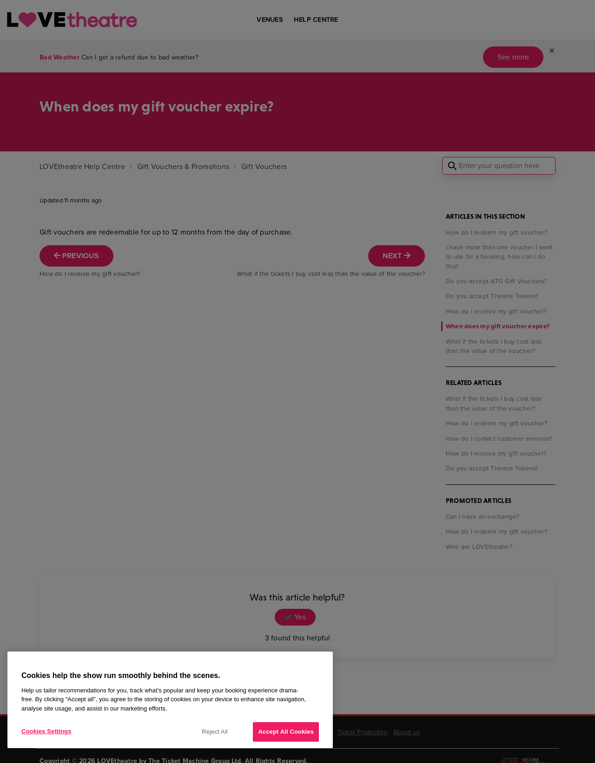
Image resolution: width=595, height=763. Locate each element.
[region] (170, 700)
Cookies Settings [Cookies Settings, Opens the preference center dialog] (46, 731)
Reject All (215, 731)
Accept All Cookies (286, 731)
